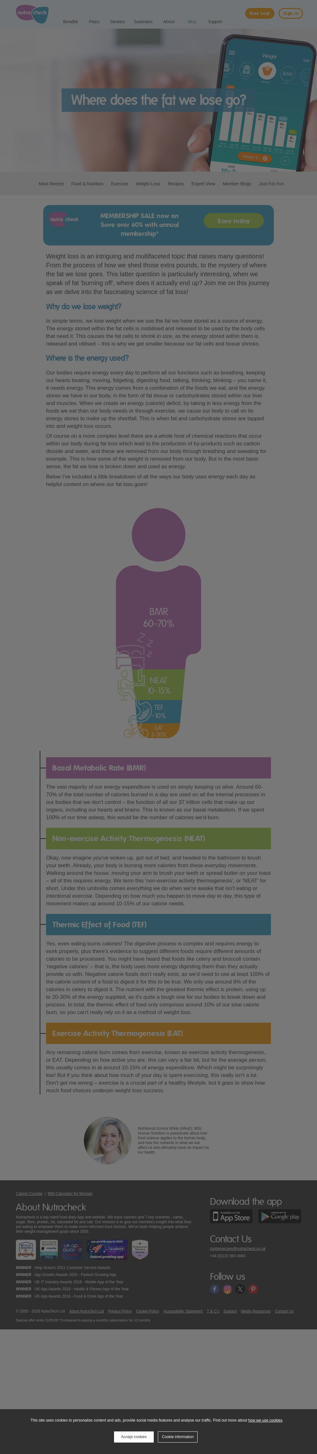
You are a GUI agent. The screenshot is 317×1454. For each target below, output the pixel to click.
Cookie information (178, 1437)
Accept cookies (134, 1437)
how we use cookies (265, 1420)
